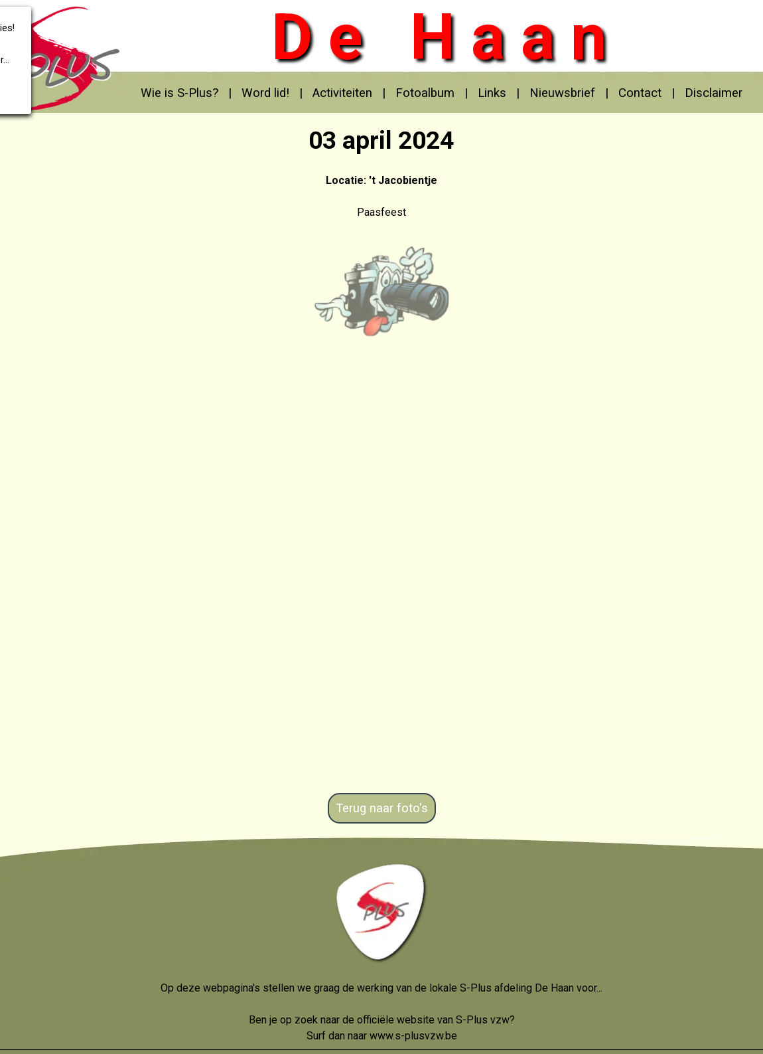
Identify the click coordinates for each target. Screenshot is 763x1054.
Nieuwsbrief (562, 93)
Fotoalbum (424, 93)
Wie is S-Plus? (179, 93)
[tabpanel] (441, 93)
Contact (639, 93)
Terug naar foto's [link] (382, 808)
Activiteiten (342, 93)
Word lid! (265, 93)
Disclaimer (713, 93)
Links (492, 93)
